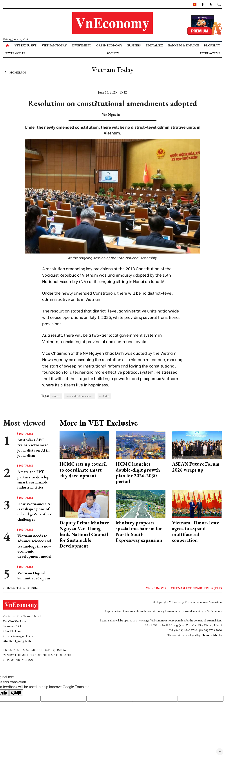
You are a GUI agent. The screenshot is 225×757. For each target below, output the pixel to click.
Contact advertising (21, 588)
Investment (81, 45)
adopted (56, 396)
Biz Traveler (15, 53)
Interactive (210, 53)
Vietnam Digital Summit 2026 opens (33, 575)
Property (212, 45)
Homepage (14, 72)
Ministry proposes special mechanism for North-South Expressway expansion (139, 531)
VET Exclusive (25, 45)
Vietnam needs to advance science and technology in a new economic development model (34, 546)
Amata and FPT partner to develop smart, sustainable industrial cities (33, 479)
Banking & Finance (183, 45)
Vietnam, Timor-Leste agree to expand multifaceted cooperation (195, 531)
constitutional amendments (79, 396)
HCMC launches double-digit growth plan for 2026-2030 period (138, 473)
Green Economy (109, 45)
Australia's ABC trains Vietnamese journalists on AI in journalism (33, 447)
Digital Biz (154, 45)
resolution (104, 396)
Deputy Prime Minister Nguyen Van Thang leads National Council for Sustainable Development (84, 534)
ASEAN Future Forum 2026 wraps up (196, 467)
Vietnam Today (54, 45)
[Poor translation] (16, 692)
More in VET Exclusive (99, 423)
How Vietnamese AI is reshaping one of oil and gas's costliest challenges (35, 511)
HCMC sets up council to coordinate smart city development (83, 470)
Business (133, 45)
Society (113, 53)
